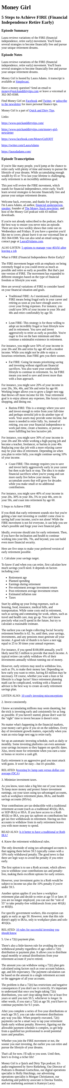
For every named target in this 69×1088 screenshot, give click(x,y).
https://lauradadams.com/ (16, 151)
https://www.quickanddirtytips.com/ (22, 123)
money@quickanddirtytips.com (20, 91)
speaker (5, 208)
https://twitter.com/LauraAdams (20, 145)
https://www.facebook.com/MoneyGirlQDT (27, 139)
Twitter (47, 100)
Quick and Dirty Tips (41, 110)
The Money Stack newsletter (42, 208)
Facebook (31, 100)
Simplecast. (22, 81)
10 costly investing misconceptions (42, 695)
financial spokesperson (49, 205)
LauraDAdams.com (31, 241)
